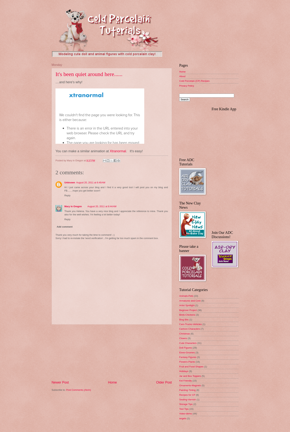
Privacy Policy (186, 85)
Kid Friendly (185, 380)
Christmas (184, 333)
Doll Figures (185, 347)
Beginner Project (188, 310)
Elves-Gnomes (187, 352)
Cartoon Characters (189, 328)
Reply (67, 195)
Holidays (183, 371)
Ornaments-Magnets (190, 385)
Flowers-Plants (187, 361)
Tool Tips (184, 409)
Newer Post (60, 382)
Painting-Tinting (187, 390)
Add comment (64, 226)
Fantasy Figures (187, 357)
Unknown (69, 182)
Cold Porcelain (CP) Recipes (194, 81)
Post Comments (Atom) (78, 390)
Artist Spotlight (187, 305)
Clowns (183, 338)
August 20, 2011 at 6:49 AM (90, 182)
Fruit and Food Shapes (191, 366)
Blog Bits (184, 319)
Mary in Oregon (73, 206)
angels (182, 418)
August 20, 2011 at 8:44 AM (101, 206)
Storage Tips (186, 404)
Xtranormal (118, 151)
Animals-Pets (186, 296)
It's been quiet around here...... (88, 74)
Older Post (164, 382)
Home (112, 382)
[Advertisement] (111, 352)
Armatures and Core (190, 300)
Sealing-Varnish (187, 399)
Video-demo (185, 413)
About (182, 76)
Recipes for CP (187, 395)
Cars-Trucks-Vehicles (190, 324)
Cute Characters (188, 343)
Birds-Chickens (187, 314)
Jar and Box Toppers (190, 376)
